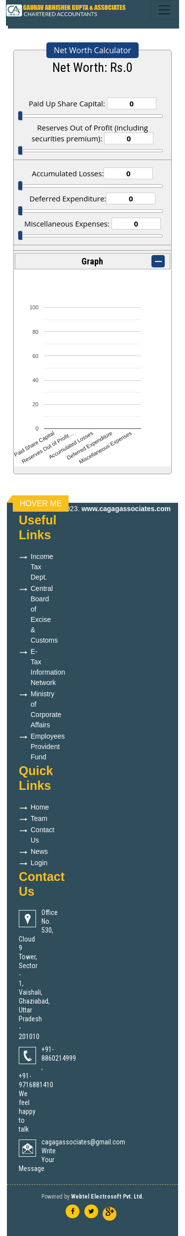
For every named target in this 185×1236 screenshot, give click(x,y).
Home (40, 807)
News (39, 851)
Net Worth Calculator (92, 50)
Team (39, 818)
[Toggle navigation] (164, 10)
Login (39, 863)
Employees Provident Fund (48, 746)
